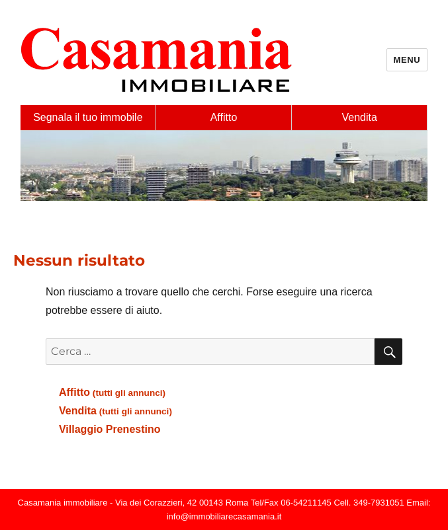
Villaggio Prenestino (110, 429)
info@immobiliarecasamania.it (224, 516)
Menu (407, 60)
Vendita (359, 117)
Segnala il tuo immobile (87, 117)
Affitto (224, 117)
